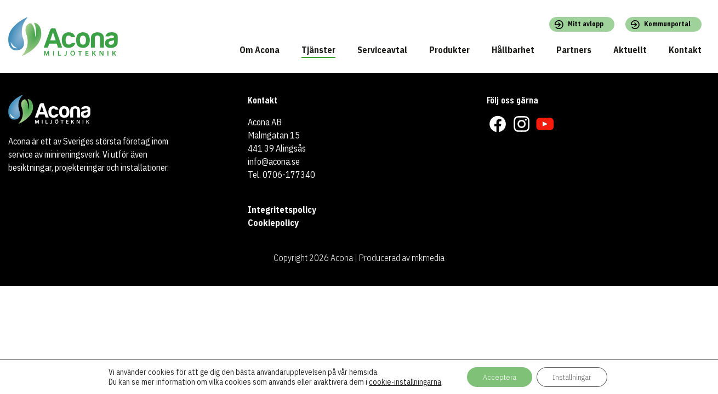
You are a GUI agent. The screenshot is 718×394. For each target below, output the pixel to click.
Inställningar (572, 377)
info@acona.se (274, 161)
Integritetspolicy (282, 209)
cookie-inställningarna (404, 382)
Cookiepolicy (273, 222)
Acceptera (499, 377)
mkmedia (428, 257)
